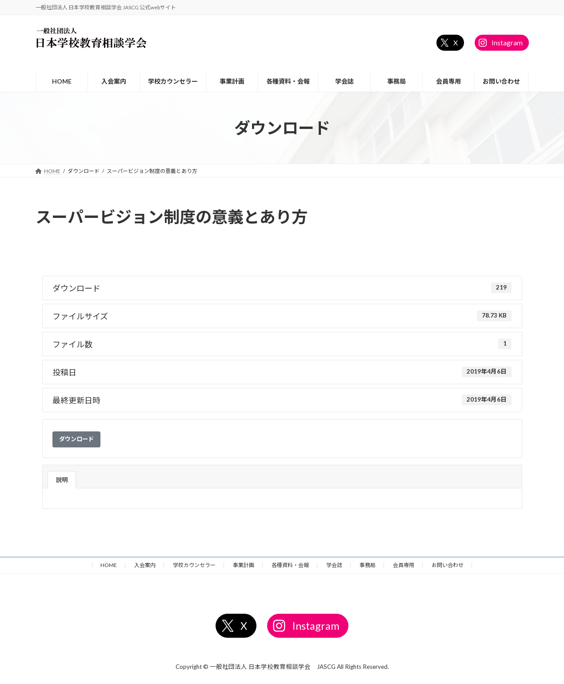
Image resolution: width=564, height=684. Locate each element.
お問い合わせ (448, 565)
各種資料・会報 (290, 565)
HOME (108, 565)
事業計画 (243, 565)
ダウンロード (76, 439)
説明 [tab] (62, 479)
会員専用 (403, 565)
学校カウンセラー (194, 565)
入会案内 (145, 565)
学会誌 (334, 565)
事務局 (368, 565)
